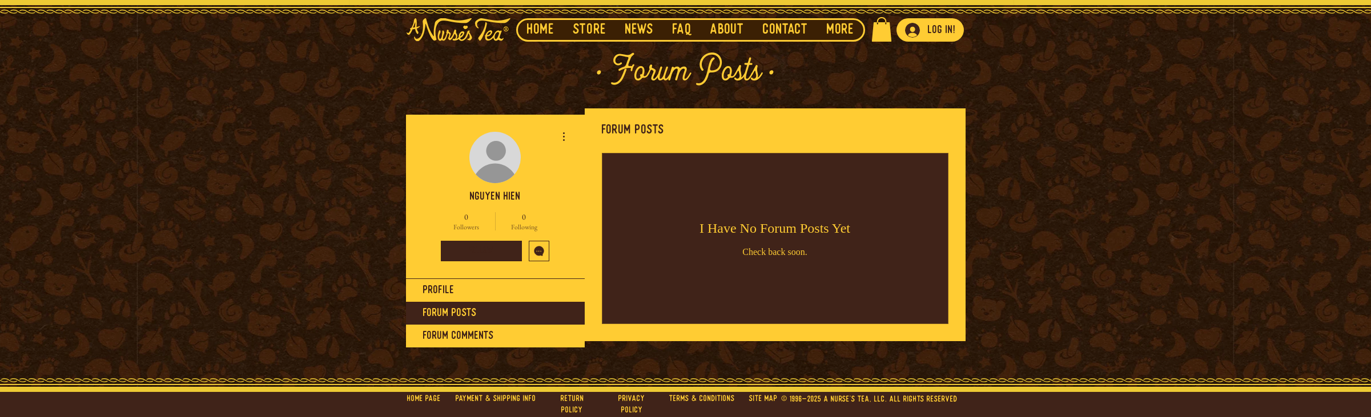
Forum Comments (458, 336)
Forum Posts (450, 313)
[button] (639, 30)
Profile (439, 290)
